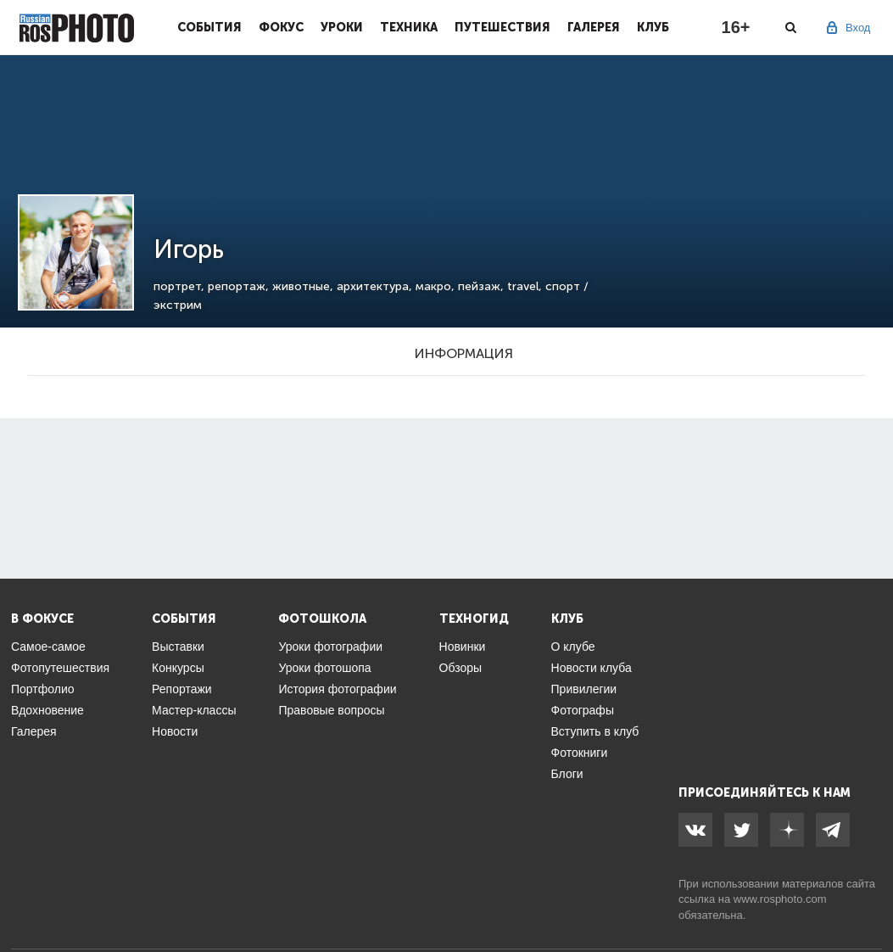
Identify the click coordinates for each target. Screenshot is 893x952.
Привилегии (584, 689)
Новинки (462, 646)
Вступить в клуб (595, 731)
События (209, 27)
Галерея (593, 27)
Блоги (567, 774)
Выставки (178, 646)
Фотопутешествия (60, 668)
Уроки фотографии (330, 646)
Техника (409, 27)
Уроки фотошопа (324, 668)
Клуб (653, 27)
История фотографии (337, 689)
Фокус (281, 27)
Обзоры (461, 668)
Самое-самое (48, 646)
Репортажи (182, 689)
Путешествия (502, 27)
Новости (175, 731)
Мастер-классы (194, 710)
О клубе (573, 646)
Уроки (342, 27)
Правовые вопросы (331, 710)
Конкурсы (178, 668)
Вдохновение (47, 710)
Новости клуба (591, 668)
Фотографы (582, 710)
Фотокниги (579, 752)
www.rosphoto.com (780, 899)
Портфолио (43, 689)
